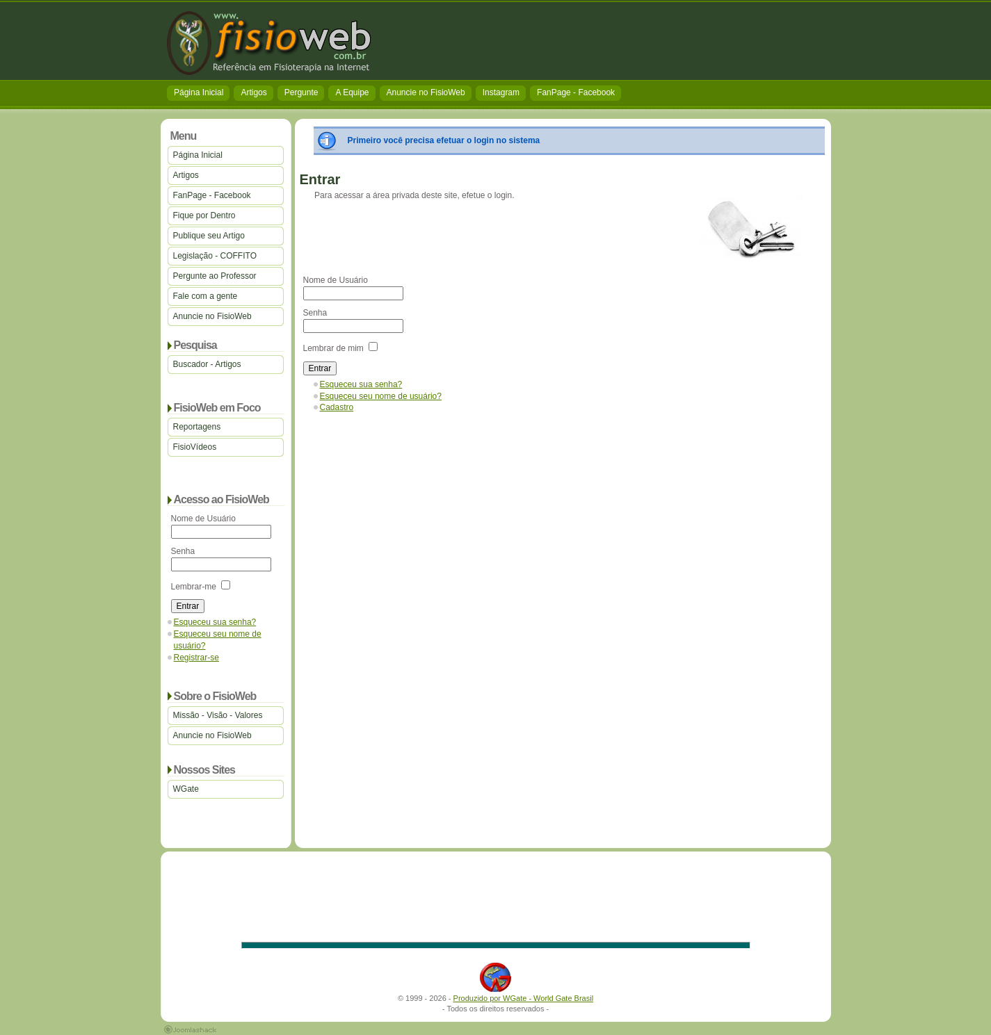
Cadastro (337, 407)
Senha (183, 551)
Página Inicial (198, 92)
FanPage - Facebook (576, 92)
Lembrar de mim (333, 348)
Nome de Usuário (203, 518)
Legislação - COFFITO (215, 256)
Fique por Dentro (204, 215)
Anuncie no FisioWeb (426, 92)
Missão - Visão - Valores (218, 715)
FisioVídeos (195, 447)
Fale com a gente (205, 296)
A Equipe (352, 92)
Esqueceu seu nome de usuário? (381, 396)
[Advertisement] (575, 42)
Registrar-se (196, 657)
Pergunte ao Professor (215, 276)
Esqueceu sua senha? (215, 622)
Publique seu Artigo (209, 236)
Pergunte (301, 92)
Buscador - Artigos (207, 364)
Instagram (501, 92)
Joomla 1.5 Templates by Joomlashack (190, 1029)
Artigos (253, 92)
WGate (186, 789)
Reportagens (197, 427)
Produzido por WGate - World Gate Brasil (523, 998)
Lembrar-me (193, 587)
